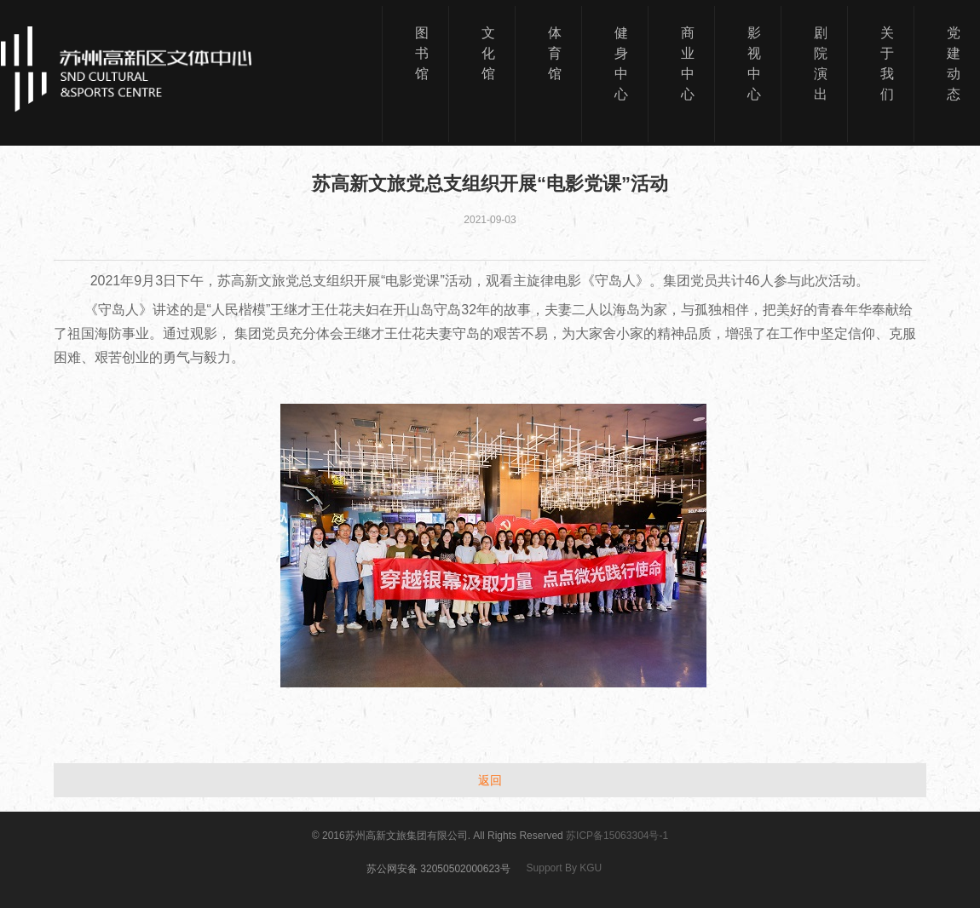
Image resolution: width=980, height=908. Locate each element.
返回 (490, 780)
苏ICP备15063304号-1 (617, 836)
